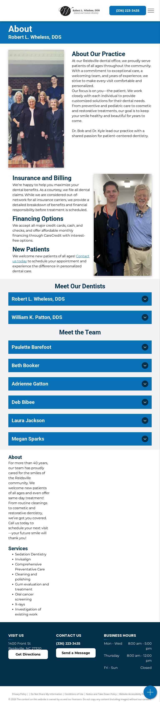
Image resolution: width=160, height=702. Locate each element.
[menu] (150, 10)
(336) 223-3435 (68, 643)
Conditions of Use (74, 694)
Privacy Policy (19, 694)
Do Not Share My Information (46, 694)
